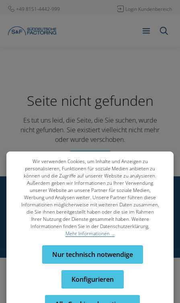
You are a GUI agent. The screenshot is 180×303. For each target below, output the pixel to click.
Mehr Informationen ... (90, 233)
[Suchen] (164, 31)
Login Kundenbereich (148, 9)
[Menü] (146, 31)
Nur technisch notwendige (92, 254)
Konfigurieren (93, 279)
